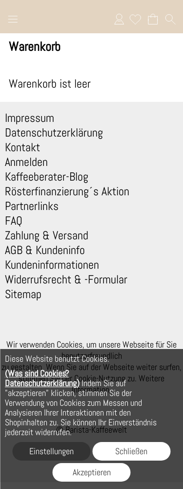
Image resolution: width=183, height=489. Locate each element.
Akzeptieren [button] (92, 472)
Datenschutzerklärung (54, 132)
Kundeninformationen (52, 264)
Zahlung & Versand (46, 235)
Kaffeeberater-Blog (46, 176)
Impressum (29, 118)
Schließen (131, 451)
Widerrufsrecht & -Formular (66, 279)
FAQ (13, 220)
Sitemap (23, 294)
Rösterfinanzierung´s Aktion (67, 191)
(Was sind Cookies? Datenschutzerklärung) (42, 378)
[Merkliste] (135, 19)
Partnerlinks (32, 206)
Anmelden (119, 19)
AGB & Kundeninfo (45, 250)
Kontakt (22, 147)
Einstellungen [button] (51, 451)
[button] (12, 20)
